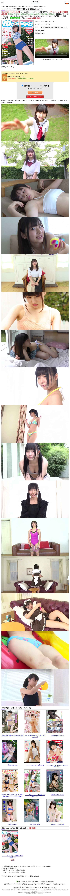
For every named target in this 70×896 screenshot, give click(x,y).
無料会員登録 (50, 881)
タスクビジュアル (39, 16)
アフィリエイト (52, 887)
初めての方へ (20, 881)
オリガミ (48, 16)
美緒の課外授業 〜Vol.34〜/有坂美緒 (12, 735)
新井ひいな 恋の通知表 (57, 824)
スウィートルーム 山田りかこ (35, 765)
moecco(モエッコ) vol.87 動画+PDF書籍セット (12, 856)
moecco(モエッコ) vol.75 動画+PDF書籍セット (35, 795)
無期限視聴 (28, 86)
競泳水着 (57, 27)
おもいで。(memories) (16, 16)
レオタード (64, 27)
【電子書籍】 (57, 16)
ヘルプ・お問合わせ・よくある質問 (35, 881)
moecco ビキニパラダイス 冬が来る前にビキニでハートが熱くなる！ (12, 795)
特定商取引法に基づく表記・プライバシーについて (27, 887)
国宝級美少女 (60, 14)
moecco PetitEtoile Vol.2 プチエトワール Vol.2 (35, 736)
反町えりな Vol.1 (35, 824)
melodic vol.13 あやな (57, 735)
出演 (37, 21)
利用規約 (44, 887)
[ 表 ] (7, 67)
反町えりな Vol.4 (12, 765)
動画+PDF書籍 (11, 6)
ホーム (3, 6)
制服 (52, 27)
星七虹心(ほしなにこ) (47, 21)
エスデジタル (29, 16)
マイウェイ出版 (45, 24)
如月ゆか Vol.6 (12, 824)
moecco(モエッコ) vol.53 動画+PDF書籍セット (57, 766)
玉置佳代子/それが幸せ (57, 795)
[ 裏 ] (12, 67)
